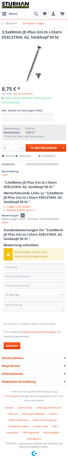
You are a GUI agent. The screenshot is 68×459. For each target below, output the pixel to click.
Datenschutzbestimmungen (39, 332)
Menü (9, 13)
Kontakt (9, 407)
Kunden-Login (40, 426)
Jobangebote (34, 438)
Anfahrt (53, 413)
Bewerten (23, 156)
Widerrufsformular (19, 420)
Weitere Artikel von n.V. (19, 210)
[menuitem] (9, 13)
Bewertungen (10, 215)
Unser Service (25, 407)
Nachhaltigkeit (51, 432)
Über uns (13, 413)
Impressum (12, 432)
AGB (54, 426)
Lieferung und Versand (48, 407)
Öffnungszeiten (31, 432)
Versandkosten (12, 396)
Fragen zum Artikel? (17, 206)
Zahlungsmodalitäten (33, 413)
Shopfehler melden (19, 426)
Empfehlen (46, 156)
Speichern (12, 345)
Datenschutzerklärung (45, 420)
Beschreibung (10, 171)
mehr (5, 175)
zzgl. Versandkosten (23, 93)
